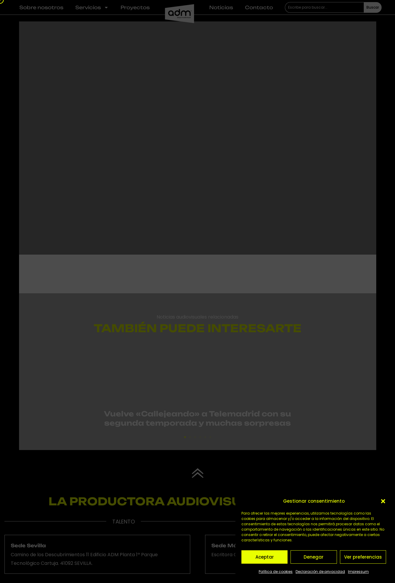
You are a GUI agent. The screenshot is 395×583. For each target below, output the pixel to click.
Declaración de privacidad (320, 571)
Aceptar (264, 557)
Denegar (314, 557)
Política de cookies (276, 571)
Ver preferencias (363, 557)
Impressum (358, 571)
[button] (383, 501)
